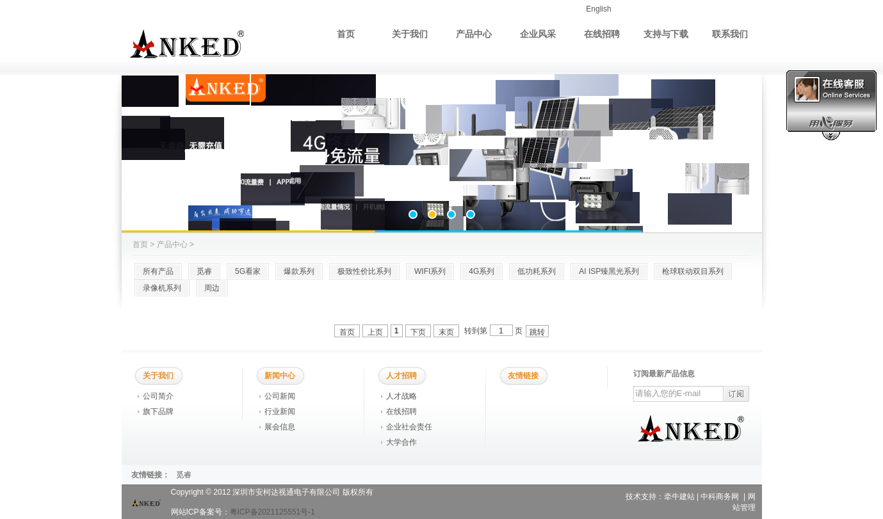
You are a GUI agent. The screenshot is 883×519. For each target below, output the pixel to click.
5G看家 (248, 271)
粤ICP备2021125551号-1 (272, 511)
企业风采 (538, 34)
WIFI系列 (430, 271)
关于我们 (410, 34)
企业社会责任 (409, 426)
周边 (212, 287)
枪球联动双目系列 (693, 271)
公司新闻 (279, 396)
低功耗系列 (536, 271)
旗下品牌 (158, 411)
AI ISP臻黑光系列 (609, 271)
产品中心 (474, 34)
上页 (375, 332)
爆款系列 (299, 271)
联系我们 (730, 34)
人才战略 (401, 396)
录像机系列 (162, 287)
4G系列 (481, 271)
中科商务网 (720, 496)
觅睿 (204, 271)
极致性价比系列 (364, 271)
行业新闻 (279, 411)
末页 (446, 332)
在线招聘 (602, 34)
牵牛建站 (679, 496)
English (598, 8)
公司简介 (158, 396)
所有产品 (158, 271)
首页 (346, 34)
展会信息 (279, 426)
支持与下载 (666, 34)
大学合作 (401, 442)
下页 (418, 332)
